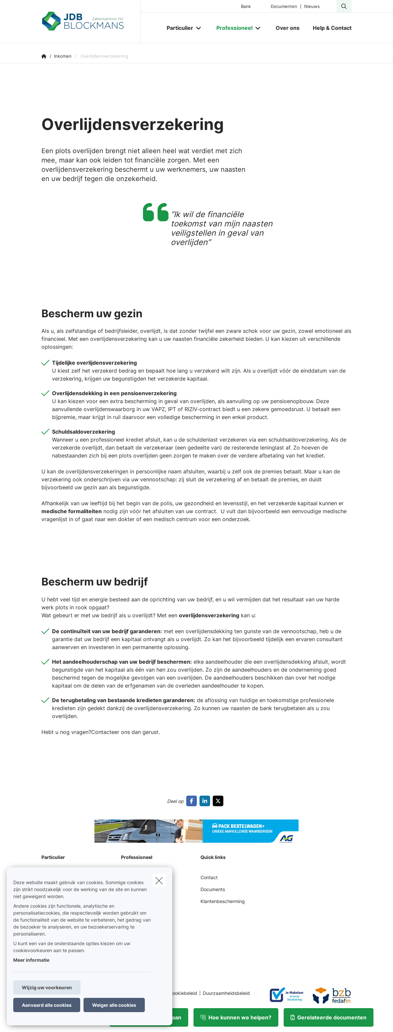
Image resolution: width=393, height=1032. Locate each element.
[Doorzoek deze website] (344, 6)
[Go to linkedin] (206, 801)
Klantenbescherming (222, 901)
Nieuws (312, 6)
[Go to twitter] (219, 801)
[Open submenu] (199, 28)
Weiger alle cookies (114, 1005)
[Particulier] (177, 28)
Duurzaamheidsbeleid (226, 993)
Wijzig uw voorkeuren (47, 987)
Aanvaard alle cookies (47, 1005)
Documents (212, 889)
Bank (246, 6)
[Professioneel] (232, 28)
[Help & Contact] (329, 28)
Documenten (284, 6)
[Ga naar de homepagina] (91, 21)
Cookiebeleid (183, 993)
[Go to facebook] (192, 801)
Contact (209, 877)
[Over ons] (287, 28)
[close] (159, 880)
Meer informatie (31, 960)
